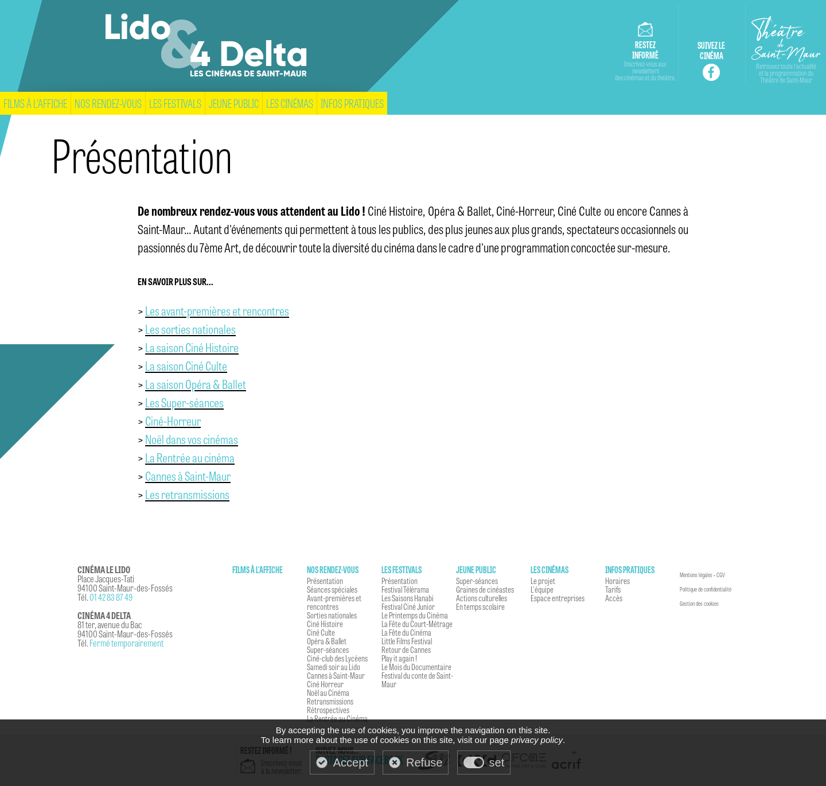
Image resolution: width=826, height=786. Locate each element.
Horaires (617, 580)
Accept (350, 762)
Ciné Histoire (325, 623)
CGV (720, 575)
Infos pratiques (352, 103)
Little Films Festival (406, 641)
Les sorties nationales (190, 328)
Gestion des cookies (699, 604)
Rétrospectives (328, 709)
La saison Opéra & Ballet (195, 383)
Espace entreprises (558, 598)
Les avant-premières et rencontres (217, 310)
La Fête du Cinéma (406, 632)
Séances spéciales (332, 589)
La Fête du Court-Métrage (417, 623)
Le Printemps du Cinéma (414, 615)
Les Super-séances (184, 402)
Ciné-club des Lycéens (337, 658)
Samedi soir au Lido (333, 666)
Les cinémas (289, 103)
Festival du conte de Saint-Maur (417, 680)
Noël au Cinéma (328, 692)
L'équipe (542, 589)
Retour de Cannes (406, 649)
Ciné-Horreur (173, 420)
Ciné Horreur (325, 684)
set (497, 762)
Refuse (424, 762)
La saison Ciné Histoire (192, 347)
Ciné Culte (321, 632)
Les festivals (175, 103)
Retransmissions (330, 701)
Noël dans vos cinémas (191, 439)
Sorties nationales (332, 615)
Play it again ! (399, 658)
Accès (613, 598)
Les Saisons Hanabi (407, 598)
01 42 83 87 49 (111, 597)
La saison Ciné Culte (186, 365)
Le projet (543, 580)
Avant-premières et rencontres (334, 602)
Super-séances (328, 649)
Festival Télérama (405, 589)
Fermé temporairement (126, 642)
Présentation (325, 580)
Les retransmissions (187, 494)
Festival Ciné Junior (408, 606)
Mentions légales (696, 575)
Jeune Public (234, 103)
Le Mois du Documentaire (416, 666)
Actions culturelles (481, 598)
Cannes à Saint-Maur (188, 475)
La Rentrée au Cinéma (337, 718)
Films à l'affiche (35, 103)
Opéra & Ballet (326, 641)
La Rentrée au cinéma (190, 457)
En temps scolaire (480, 606)
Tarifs (613, 589)
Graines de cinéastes (485, 589)
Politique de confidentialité (705, 589)
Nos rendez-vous (108, 103)
